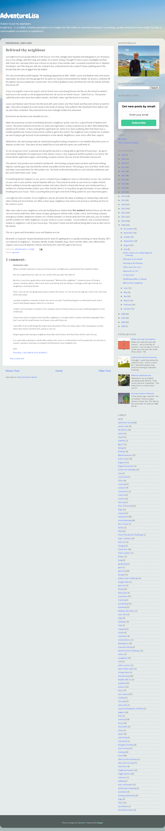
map (120, 625)
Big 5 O (121, 445)
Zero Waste (123, 807)
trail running (123, 749)
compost (122, 488)
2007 (123, 318)
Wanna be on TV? (130, 271)
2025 (123, 159)
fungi (120, 560)
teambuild (122, 741)
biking (120, 448)
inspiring (122, 600)
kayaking (122, 607)
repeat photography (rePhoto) (130, 709)
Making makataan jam (141, 376)
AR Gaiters (122, 139)
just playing (123, 604)
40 (119, 419)
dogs (120, 510)
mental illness (124, 640)
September (129, 241)
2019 (123, 184)
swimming (122, 738)
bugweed (122, 463)
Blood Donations (125, 455)
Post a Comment (17, 359)
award (121, 437)
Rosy (120, 716)
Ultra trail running (125, 763)
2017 (123, 192)
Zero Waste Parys (125, 810)
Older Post (105, 371)
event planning (124, 521)
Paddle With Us (124, 680)
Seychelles (122, 727)
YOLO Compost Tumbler (128, 143)
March (127, 301)
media (121, 633)
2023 (123, 167)
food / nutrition (124, 539)
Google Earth (123, 582)
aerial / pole (123, 426)
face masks (123, 524)
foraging (121, 546)
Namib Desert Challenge (128, 651)
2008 (123, 314)
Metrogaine (123, 644)
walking (121, 781)
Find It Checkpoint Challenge (130, 535)
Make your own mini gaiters (143, 339)
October (127, 237)
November (128, 233)
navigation (122, 658)
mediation (122, 636)
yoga (120, 799)
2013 (123, 209)
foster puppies (124, 553)
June (126, 288)
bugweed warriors (126, 466)
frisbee (121, 557)
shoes (120, 731)
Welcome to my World (132, 259)
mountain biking (125, 647)
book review (123, 459)
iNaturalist (122, 593)
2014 (123, 205)
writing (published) (126, 796)
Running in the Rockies (133, 263)
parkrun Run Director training (143, 357)
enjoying (121, 513)
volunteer (122, 778)
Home (59, 371)
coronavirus (123, 492)
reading (121, 698)
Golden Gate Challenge (128, 578)
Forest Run (122, 549)
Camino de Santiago (126, 470)
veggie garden (124, 774)
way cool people (125, 785)
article (121, 434)
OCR (120, 662)
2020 (123, 180)
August (127, 245)
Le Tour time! (128, 275)
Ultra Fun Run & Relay (127, 760)
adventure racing (125, 423)
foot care (122, 542)
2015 (123, 200)
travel (120, 756)
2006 (123, 322)
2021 (123, 176)
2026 (123, 155)
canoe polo (122, 477)
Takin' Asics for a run (132, 267)
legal (120, 618)
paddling (122, 683)
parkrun (121, 687)
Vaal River (122, 767)
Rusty (120, 723)
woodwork (122, 792)
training (121, 752)
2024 (123, 163)
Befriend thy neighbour (133, 283)
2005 (123, 326)
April (126, 296)
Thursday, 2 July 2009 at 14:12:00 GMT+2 (30, 353)
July (125, 249)
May (126, 292)
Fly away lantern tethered (142, 394)
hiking (120, 589)
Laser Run (122, 615)
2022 (123, 172)
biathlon (121, 441)
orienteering (123, 676)
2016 (123, 196)
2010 (123, 221)
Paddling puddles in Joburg (134, 279)
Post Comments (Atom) (27, 377)
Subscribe (139, 122)
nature (121, 654)
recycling (122, 701)
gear (120, 568)
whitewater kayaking (127, 788)
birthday (121, 452)
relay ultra (122, 705)
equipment (123, 517)
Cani (120, 474)
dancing (121, 502)
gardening (122, 564)
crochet (121, 499)
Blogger (100, 823)
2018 (123, 188)
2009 (123, 225)
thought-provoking (126, 745)
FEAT (120, 531)
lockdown (122, 622)
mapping (122, 629)
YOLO (120, 803)
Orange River (123, 673)
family (121, 528)
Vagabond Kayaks (125, 770)
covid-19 (121, 495)
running (121, 720)
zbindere (82, 823)
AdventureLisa (19, 16)
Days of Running (125, 506)
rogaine (121, 712)
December (128, 229)
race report (123, 694)
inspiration (122, 597)
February (128, 305)
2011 (123, 217)
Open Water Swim (126, 669)
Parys (120, 691)
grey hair (122, 586)
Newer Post (12, 371)
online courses (124, 665)
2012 (123, 213)
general (15, 253)
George (121, 575)
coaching (122, 484)
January (127, 309)
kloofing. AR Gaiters (126, 611)
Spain (120, 734)
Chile (120, 481)
